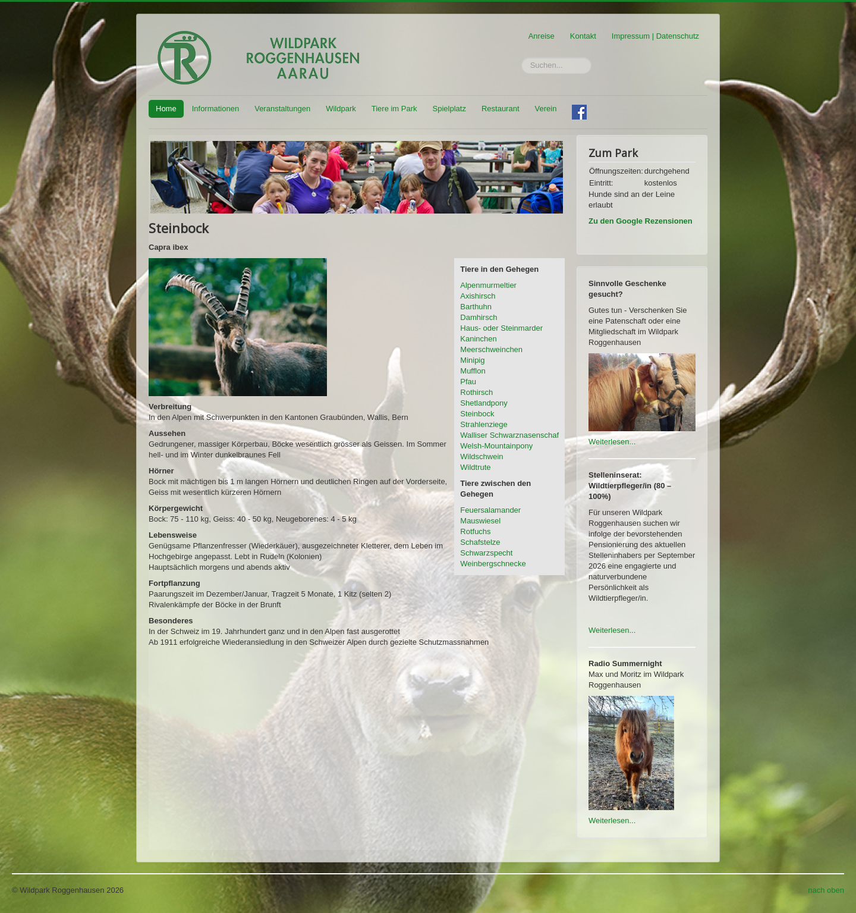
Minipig (472, 360)
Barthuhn (476, 306)
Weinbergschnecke (492, 563)
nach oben (826, 890)
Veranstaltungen (282, 108)
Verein (546, 108)
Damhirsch (478, 317)
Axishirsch (477, 295)
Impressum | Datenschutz (655, 36)
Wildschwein (481, 456)
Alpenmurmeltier (488, 285)
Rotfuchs (475, 531)
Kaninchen (478, 338)
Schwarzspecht (486, 552)
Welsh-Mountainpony (496, 445)
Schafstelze (480, 542)
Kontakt (583, 36)
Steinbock (477, 413)
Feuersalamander (490, 510)
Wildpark (341, 108)
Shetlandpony (484, 403)
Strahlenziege (484, 424)
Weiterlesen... (611, 441)
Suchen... (521, 57)
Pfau (468, 381)
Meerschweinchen (491, 349)
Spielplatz (449, 108)
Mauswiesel (480, 520)
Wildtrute (475, 467)
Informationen (216, 108)
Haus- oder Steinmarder (501, 328)
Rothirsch (476, 392)
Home (166, 108)
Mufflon (472, 370)
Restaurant (501, 108)
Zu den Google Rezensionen (640, 221)
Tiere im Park (394, 108)
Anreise (541, 36)
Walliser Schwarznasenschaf (509, 435)
